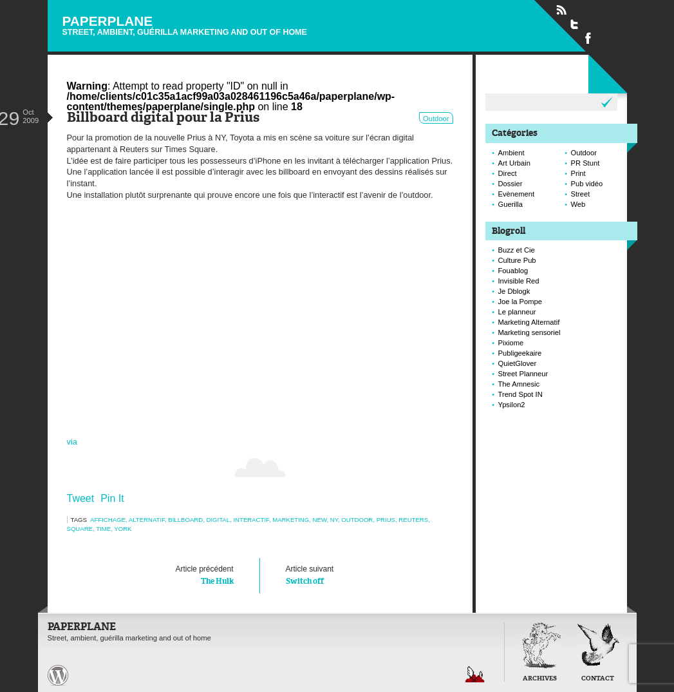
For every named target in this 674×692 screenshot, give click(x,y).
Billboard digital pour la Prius (163, 118)
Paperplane (184, 25)
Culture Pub (517, 260)
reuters (413, 519)
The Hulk (163, 574)
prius (386, 519)
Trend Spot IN (520, 394)
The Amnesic (519, 384)
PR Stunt (585, 163)
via (72, 442)
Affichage (108, 519)
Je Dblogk (514, 291)
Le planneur (517, 312)
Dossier (510, 183)
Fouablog (513, 270)
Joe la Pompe (520, 301)
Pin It (112, 498)
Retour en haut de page (475, 674)
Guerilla (510, 204)
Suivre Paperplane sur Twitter (574, 23)
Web (578, 204)
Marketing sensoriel (529, 332)
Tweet (81, 498)
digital (218, 519)
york (122, 528)
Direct (507, 173)
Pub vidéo (587, 183)
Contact (597, 679)
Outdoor (436, 118)
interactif (250, 519)
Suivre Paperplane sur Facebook (588, 37)
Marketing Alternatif (529, 322)
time (103, 528)
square (80, 528)
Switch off (356, 574)
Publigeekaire (520, 353)
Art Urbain (514, 163)
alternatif (147, 519)
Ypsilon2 (511, 404)
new (320, 519)
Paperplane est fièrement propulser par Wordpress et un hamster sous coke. (58, 675)
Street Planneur (523, 374)
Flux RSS (561, 10)
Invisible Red (518, 281)
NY (334, 519)
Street (580, 194)
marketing (290, 519)
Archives (540, 679)
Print (578, 173)
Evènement (516, 194)
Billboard (185, 519)
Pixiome (511, 343)
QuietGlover (517, 363)
